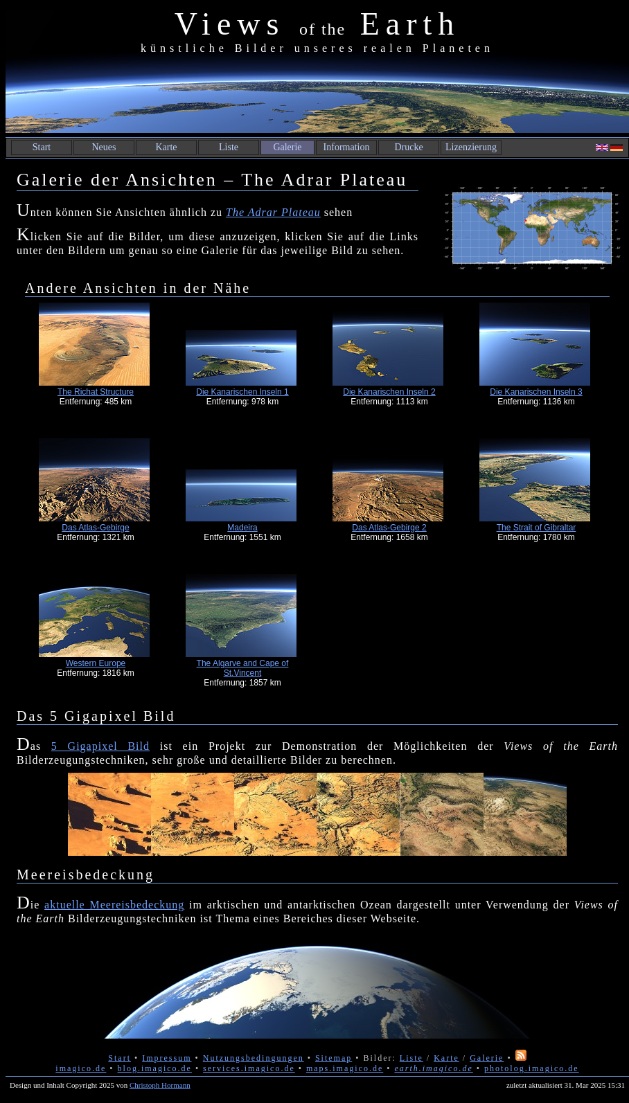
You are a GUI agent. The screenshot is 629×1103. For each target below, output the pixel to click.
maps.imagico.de (344, 1068)
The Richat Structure (95, 392)
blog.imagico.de (155, 1068)
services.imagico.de (249, 1068)
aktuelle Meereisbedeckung (114, 905)
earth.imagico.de (433, 1068)
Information (347, 147)
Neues (104, 147)
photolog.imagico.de (531, 1068)
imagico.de (80, 1068)
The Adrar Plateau (273, 212)
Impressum (166, 1058)
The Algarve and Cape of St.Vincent (243, 668)
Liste (228, 147)
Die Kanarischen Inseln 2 (389, 392)
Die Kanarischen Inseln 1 (242, 392)
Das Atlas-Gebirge (95, 527)
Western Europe (96, 663)
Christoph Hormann (160, 1085)
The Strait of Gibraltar (536, 527)
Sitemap (333, 1058)
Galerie (287, 147)
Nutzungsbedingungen (253, 1058)
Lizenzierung (471, 147)
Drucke (408, 147)
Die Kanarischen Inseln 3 (536, 392)
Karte (166, 147)
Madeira (242, 527)
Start (42, 147)
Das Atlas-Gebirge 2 (389, 527)
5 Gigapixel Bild (100, 746)
